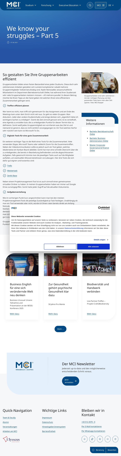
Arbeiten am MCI (10, 431)
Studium (29, 5)
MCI (99, 5)
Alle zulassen (93, 247)
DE (109, 5)
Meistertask (12, 170)
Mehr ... (60, 329)
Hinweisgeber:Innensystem (54, 426)
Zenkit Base (12, 175)
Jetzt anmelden (70, 381)
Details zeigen (99, 240)
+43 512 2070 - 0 (88, 422)
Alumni (6, 422)
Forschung (46, 5)
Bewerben (112, 450)
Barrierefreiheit (48, 431)
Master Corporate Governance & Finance (99, 148)
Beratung (98, 450)
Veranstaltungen (10, 426)
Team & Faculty (9, 417)
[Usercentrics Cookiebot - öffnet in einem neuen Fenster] (100, 208)
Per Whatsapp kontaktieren (93, 431)
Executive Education (68, 5)
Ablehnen (60, 247)
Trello (9, 165)
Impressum (47, 417)
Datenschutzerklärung (74, 228)
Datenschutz (47, 422)
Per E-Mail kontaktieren (92, 426)
